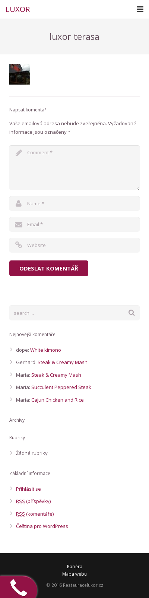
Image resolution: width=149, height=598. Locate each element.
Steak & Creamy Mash (63, 362)
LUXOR (18, 9)
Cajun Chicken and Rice (57, 399)
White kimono (45, 350)
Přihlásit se (28, 488)
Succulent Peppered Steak (61, 387)
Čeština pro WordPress (42, 526)
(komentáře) (35, 513)
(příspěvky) (33, 501)
